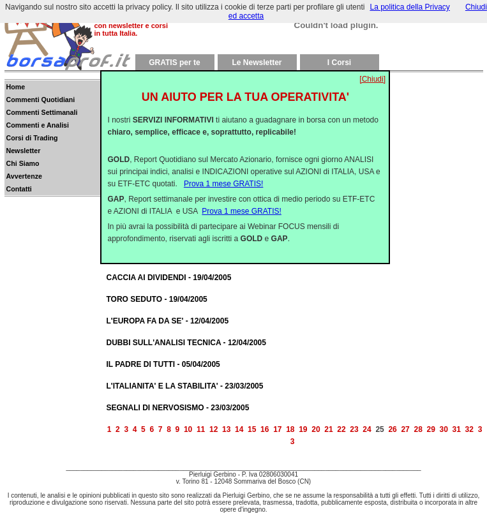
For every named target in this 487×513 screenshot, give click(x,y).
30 (444, 429)
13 (226, 429)
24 (367, 429)
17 (277, 429)
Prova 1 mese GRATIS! (223, 173)
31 (457, 429)
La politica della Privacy (409, 7)
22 (341, 429)
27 (405, 429)
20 (315, 429)
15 (252, 429)
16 (264, 429)
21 (328, 429)
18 (290, 429)
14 (239, 429)
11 (201, 429)
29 (431, 429)
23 (354, 429)
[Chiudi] (372, 68)
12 (213, 429)
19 (303, 429)
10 (188, 429)
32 (469, 429)
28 (418, 429)
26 (392, 429)
